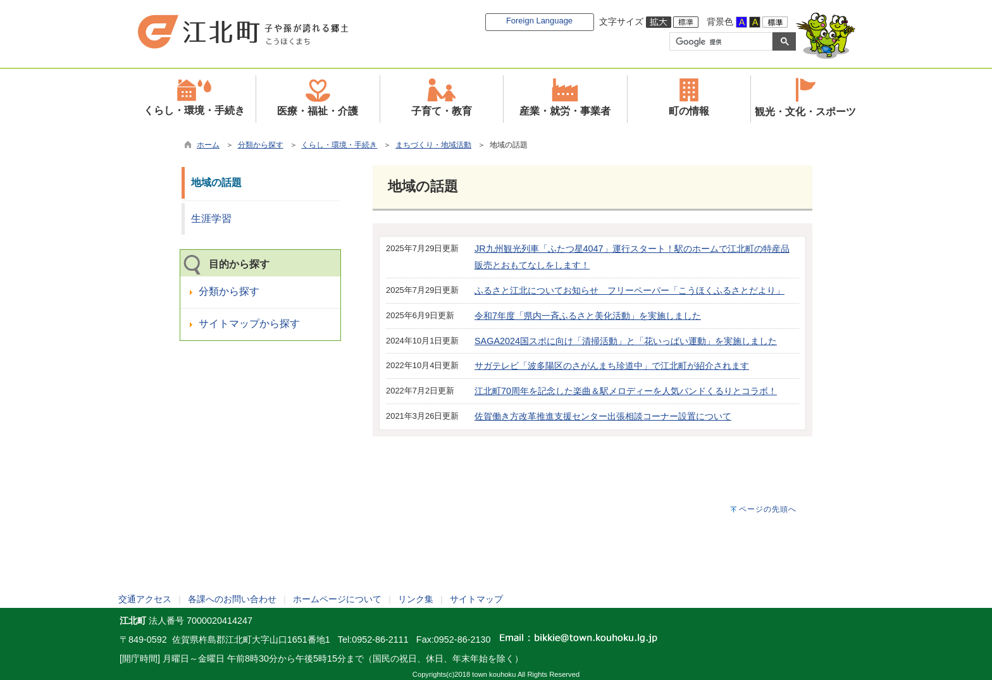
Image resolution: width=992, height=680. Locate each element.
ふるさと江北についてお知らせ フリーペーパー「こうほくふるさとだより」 (629, 290)
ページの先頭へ (768, 509)
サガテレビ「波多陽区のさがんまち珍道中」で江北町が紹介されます (611, 366)
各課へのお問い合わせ (232, 599)
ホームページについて (337, 599)
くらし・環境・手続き (339, 144)
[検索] (720, 41)
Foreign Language (539, 20)
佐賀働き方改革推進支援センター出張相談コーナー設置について (602, 416)
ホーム (208, 144)
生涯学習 (211, 218)
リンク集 (415, 599)
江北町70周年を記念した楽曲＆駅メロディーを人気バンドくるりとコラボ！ (625, 391)
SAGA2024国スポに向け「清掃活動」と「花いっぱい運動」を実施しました (625, 341)
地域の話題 (216, 182)
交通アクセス (144, 599)
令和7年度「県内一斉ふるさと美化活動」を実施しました (587, 316)
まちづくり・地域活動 (433, 144)
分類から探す (260, 144)
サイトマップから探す (249, 323)
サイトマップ (476, 599)
